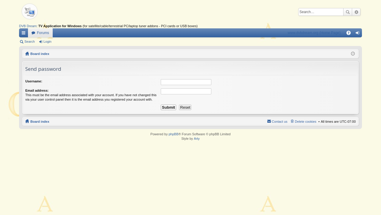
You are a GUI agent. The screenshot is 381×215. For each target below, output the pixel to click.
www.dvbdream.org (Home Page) (314, 33)
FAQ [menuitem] (350, 34)
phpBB (173, 134)
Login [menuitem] (359, 34)
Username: (33, 81)
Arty (197, 138)
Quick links (24, 34)
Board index (39, 54)
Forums (43, 33)
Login (47, 41)
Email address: (37, 90)
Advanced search (356, 12)
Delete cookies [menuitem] (305, 121)
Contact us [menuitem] (280, 121)
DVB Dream (28, 26)
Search (347, 12)
